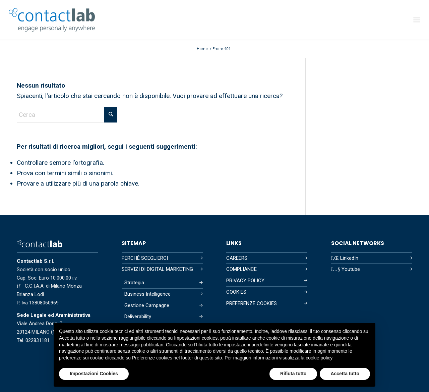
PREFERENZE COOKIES (251, 303)
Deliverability (137, 316)
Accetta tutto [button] (344, 373)
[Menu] (416, 20)
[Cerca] (67, 114)
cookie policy (319, 357)
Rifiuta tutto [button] (293, 373)
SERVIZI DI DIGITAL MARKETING (157, 269)
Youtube (345, 269)
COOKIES (236, 292)
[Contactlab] (52, 20)
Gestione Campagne (146, 305)
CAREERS (236, 258)
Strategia (134, 283)
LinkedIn (344, 258)
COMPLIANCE (241, 269)
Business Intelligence (147, 294)
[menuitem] (416, 20)
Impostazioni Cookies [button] (94, 373)
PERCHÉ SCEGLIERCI (145, 258)
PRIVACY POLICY (245, 281)
